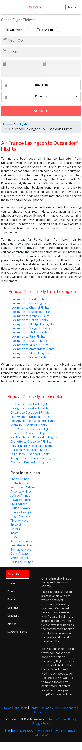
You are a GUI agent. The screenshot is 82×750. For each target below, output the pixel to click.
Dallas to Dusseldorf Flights (28, 449)
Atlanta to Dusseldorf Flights (29, 462)
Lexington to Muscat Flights (30, 353)
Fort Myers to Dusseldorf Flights (31, 416)
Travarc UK (59, 730)
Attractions (41, 712)
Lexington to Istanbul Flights (30, 315)
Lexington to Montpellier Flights (32, 324)
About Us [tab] (13, 574)
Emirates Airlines (21, 545)
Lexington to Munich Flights (29, 344)
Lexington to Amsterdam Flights (33, 349)
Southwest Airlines (22, 487)
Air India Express (21, 541)
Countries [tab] (12, 607)
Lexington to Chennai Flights (30, 307)
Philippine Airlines (21, 562)
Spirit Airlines (18, 504)
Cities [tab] (10, 591)
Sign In (72, 7)
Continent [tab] (13, 615)
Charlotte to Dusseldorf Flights (30, 441)
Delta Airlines (19, 483)
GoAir (14, 537)
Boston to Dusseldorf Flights (29, 404)
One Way (16, 29)
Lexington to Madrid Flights (29, 332)
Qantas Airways (20, 512)
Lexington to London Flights (30, 299)
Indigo (14, 533)
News (8, 708)
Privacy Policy (41, 723)
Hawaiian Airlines (21, 499)
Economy (26, 97)
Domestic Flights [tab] (17, 631)
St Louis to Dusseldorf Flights (30, 454)
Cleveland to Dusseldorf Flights (31, 445)
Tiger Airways (19, 520)
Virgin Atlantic (19, 557)
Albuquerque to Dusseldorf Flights (32, 458)
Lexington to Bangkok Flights (31, 328)
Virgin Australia (20, 516)
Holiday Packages (41, 708)
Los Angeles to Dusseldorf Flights (33, 420)
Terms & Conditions (62, 719)
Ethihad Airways (20, 549)
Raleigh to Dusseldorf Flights (29, 408)
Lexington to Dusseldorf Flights (32, 311)
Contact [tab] (12, 583)
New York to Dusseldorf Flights (30, 429)
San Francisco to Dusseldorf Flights (33, 437)
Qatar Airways (19, 553)
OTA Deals (20, 708)
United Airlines (19, 479)
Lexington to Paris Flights (28, 336)
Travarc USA (25, 730)
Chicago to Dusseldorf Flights (30, 412)
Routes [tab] (11, 599)
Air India (15, 528)
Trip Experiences (66, 708)
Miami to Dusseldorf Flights (28, 425)
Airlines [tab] (11, 623)
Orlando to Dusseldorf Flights (29, 433)
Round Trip (47, 29)
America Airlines (21, 491)
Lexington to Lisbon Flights (29, 320)
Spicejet (15, 524)
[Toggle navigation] (8, 7)
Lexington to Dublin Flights (29, 340)
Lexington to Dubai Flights (28, 303)
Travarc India (42, 730)
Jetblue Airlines (20, 495)
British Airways (20, 508)
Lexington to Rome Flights (29, 357)
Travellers (26, 85)
